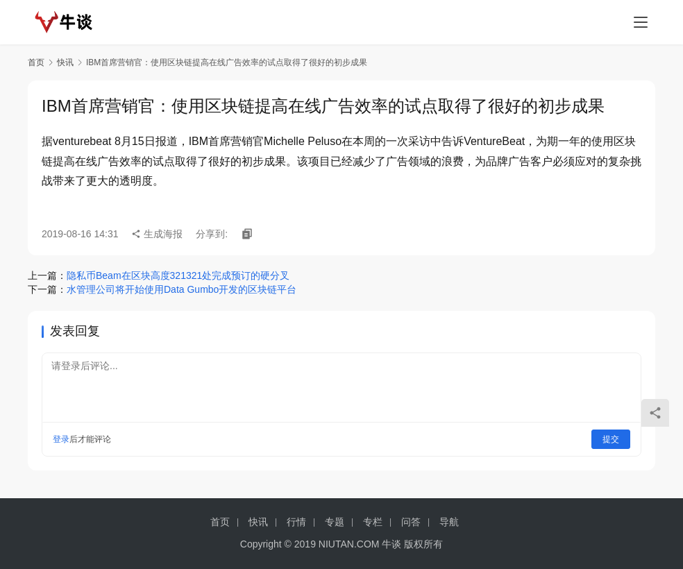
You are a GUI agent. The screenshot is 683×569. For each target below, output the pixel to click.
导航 (449, 521)
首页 (36, 62)
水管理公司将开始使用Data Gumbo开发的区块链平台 (181, 289)
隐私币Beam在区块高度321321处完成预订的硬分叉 (178, 275)
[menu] (640, 22)
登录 (61, 439)
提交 (610, 439)
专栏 (372, 521)
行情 (296, 521)
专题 (334, 521)
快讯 (65, 62)
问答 (411, 521)
